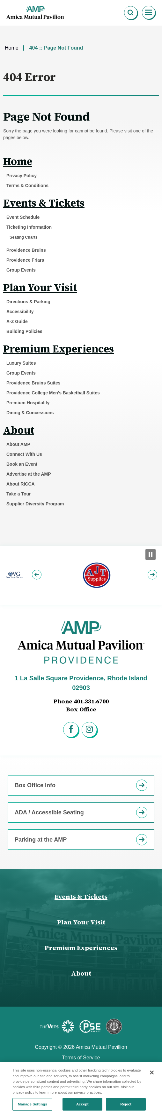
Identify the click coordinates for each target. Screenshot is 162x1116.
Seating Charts (24, 237)
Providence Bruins (26, 250)
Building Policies (24, 331)
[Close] (152, 1076)
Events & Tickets (44, 203)
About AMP (18, 444)
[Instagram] (90, 730)
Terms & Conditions (27, 185)
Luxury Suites (21, 363)
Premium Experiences (58, 349)
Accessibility (20, 311)
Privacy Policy (21, 175)
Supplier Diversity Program (35, 503)
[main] (81, 286)
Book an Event (21, 464)
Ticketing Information (29, 227)
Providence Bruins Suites (33, 382)
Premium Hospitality (27, 402)
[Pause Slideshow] (150, 554)
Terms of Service (81, 1057)
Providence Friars (25, 260)
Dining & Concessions (30, 412)
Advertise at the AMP (28, 474)
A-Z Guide (17, 321)
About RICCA (20, 484)
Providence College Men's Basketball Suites (53, 392)
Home (11, 48)
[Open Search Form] (131, 12)
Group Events (21, 270)
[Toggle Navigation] (149, 13)
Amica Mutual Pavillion (35, 13)
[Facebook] (71, 730)
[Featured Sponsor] (58, 1026)
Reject (125, 1108)
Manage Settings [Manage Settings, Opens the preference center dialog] (32, 1108)
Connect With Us (24, 454)
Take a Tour (18, 493)
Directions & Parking (28, 301)
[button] (37, 575)
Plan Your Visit (40, 288)
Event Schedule (23, 217)
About (18, 430)
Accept (82, 1108)
